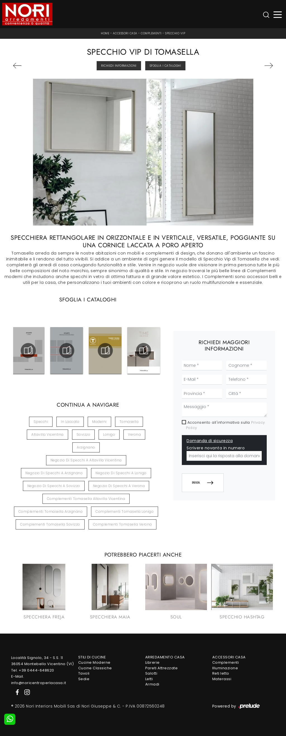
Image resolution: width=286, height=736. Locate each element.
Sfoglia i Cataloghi (165, 66)
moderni (99, 421)
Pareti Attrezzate (161, 668)
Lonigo (109, 434)
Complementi (151, 33)
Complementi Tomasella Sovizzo (50, 524)
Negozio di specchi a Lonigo (121, 473)
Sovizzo (83, 434)
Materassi (222, 679)
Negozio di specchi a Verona (119, 485)
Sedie (84, 679)
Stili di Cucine (92, 657)
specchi (41, 421)
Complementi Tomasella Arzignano (50, 511)
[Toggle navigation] (277, 14)
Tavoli (84, 673)
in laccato (70, 421)
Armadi (152, 684)
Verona (134, 434)
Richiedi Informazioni (119, 66)
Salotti (151, 673)
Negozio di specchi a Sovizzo (53, 485)
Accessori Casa (125, 33)
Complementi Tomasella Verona (122, 524)
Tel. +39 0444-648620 (32, 670)
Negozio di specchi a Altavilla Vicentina (86, 460)
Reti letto (220, 673)
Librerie (152, 662)
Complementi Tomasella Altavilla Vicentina (86, 498)
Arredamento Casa (165, 657)
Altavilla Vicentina (47, 434)
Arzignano (86, 447)
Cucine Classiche (95, 668)
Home (105, 33)
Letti (149, 679)
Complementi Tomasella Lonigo (125, 511)
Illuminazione (225, 668)
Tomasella (129, 421)
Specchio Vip (175, 33)
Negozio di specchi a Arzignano (54, 473)
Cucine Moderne (94, 662)
